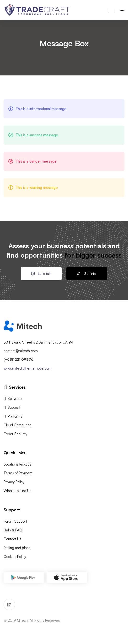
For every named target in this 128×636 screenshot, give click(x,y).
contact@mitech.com (21, 351)
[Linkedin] (9, 604)
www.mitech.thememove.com (27, 368)
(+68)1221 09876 (18, 359)
